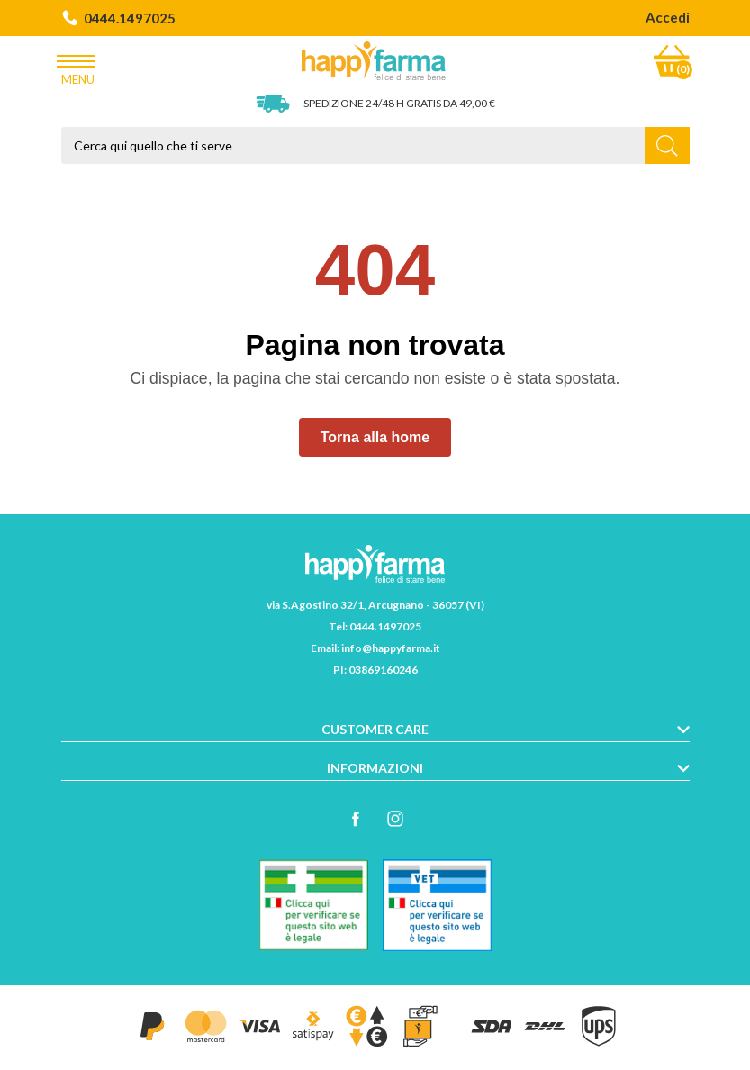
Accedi (668, 17)
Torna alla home (375, 437)
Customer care (375, 729)
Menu (78, 66)
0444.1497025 (118, 18)
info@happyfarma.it (390, 648)
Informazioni (375, 767)
